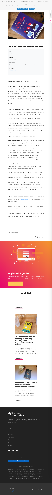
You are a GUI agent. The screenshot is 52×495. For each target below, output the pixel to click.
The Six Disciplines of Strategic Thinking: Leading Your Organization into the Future (25, 341)
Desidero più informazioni (23, 8)
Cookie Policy (11, 489)
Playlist (9, 439)
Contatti (10, 445)
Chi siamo (10, 434)
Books (41, 233)
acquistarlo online (25, 199)
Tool (9, 442)
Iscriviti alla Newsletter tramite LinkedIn (18, 460)
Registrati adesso (15, 284)
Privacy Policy (18, 489)
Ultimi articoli (11, 437)
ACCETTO (32, 8)
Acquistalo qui (12, 70)
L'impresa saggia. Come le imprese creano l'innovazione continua (26, 385)
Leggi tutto (19, 307)
